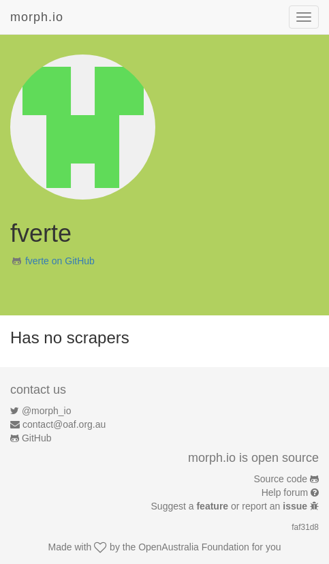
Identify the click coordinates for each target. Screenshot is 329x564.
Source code (281, 478)
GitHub (37, 438)
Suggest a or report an (230, 506)
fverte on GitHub (60, 260)
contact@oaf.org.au (64, 424)
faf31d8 (305, 527)
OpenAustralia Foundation (193, 547)
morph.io (36, 17)
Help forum (285, 492)
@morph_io (47, 410)
